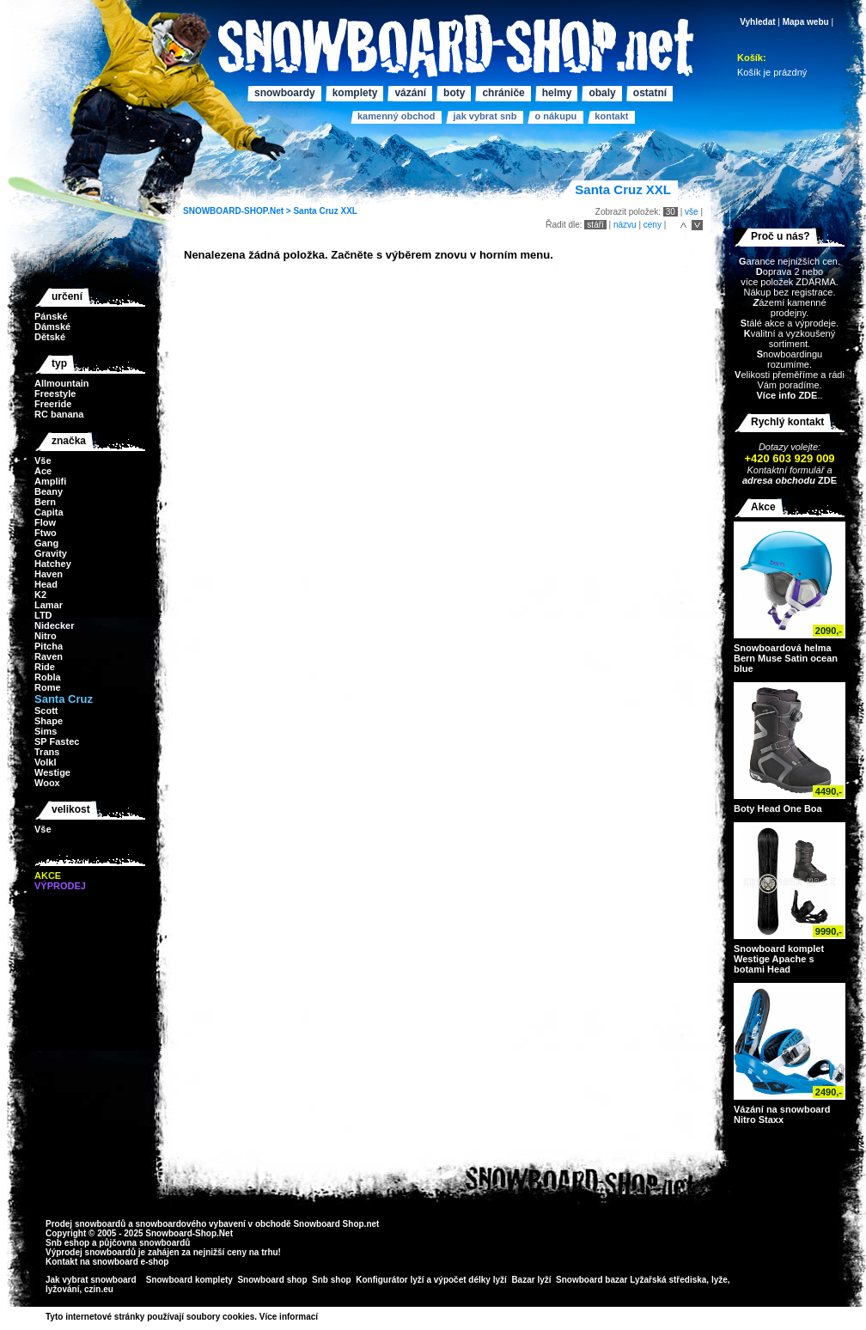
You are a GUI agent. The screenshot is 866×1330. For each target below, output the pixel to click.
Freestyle (55, 393)
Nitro (45, 636)
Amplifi (50, 481)
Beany (48, 491)
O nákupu (555, 116)
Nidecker (54, 625)
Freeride (52, 404)
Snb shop (331, 1279)
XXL (348, 211)
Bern (45, 502)
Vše (43, 460)
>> (324, 1316)
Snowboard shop (272, 1279)
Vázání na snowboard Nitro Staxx (782, 1114)
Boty (454, 93)
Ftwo (45, 533)
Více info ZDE (786, 395)
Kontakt (611, 116)
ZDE (826, 480)
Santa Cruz (315, 211)
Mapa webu (806, 22)
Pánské (51, 316)
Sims (45, 731)
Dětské (49, 337)
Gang (46, 543)
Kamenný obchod (396, 116)
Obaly (602, 93)
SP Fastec (56, 741)
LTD (43, 615)
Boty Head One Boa (778, 808)
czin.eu (98, 1289)
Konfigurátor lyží (390, 1279)
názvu (625, 224)
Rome (47, 687)
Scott (46, 710)
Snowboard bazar (591, 1279)
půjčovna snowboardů (144, 1243)
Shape (48, 721)
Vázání (410, 93)
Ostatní (650, 93)
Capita (49, 512)
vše (691, 212)
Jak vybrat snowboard (92, 1279)
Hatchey (52, 563)
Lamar (48, 605)
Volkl (45, 762)
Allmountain (61, 383)
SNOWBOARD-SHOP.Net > (238, 211)
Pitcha (48, 646)
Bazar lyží (531, 1279)
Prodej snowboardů (87, 1224)
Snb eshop (67, 1243)
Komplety (355, 93)
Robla (47, 677)
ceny (652, 224)
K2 (40, 594)
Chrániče (503, 93)
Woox (47, 783)
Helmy (557, 93)
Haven (48, 574)
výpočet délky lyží (470, 1279)
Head (46, 584)
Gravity (50, 553)
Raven (48, 656)
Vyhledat (757, 22)
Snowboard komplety (189, 1279)
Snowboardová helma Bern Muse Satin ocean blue (786, 658)
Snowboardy (284, 93)
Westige (52, 772)
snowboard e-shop (130, 1261)
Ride (44, 667)
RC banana (58, 414)
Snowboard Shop (328, 1224)
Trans (46, 752)
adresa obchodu (778, 480)
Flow (45, 522)
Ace (43, 471)
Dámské (52, 326)
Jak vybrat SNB (484, 116)
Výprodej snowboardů (91, 1252)
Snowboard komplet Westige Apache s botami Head (779, 958)
